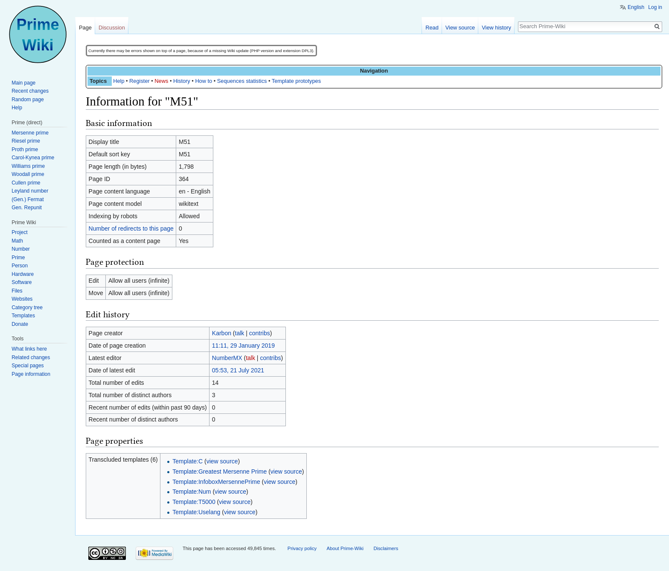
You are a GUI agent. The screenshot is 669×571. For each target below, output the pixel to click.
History (181, 81)
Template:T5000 (193, 501)
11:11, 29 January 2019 (243, 345)
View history (496, 27)
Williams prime (28, 166)
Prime (18, 258)
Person (20, 266)
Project (19, 232)
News (161, 81)
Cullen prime (26, 183)
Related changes (31, 357)
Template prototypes (296, 81)
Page (85, 27)
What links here (29, 349)
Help (118, 81)
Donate (20, 324)
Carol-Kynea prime (33, 158)
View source (460, 27)
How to (203, 81)
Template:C (187, 461)
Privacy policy (302, 548)
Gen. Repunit (27, 208)
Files (17, 291)
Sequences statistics (242, 81)
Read (432, 27)
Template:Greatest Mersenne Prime (219, 471)
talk (239, 333)
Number (21, 249)
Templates (23, 316)
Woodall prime (28, 174)
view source (222, 461)
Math (17, 241)
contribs (259, 333)
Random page (28, 99)
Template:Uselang (196, 512)
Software (22, 282)
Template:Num (191, 491)
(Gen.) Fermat (28, 199)
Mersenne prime (30, 133)
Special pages (28, 366)
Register (139, 81)
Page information (31, 374)
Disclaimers (385, 548)
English (636, 7)
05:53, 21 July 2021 (238, 370)
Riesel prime (26, 141)
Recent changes (30, 91)
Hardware (23, 274)
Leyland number (30, 191)
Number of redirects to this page (131, 228)
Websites (22, 299)
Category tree (27, 307)
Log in (655, 7)
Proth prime (25, 149)
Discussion (112, 27)
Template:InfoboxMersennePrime (216, 481)
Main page (23, 83)
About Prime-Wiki (345, 548)
